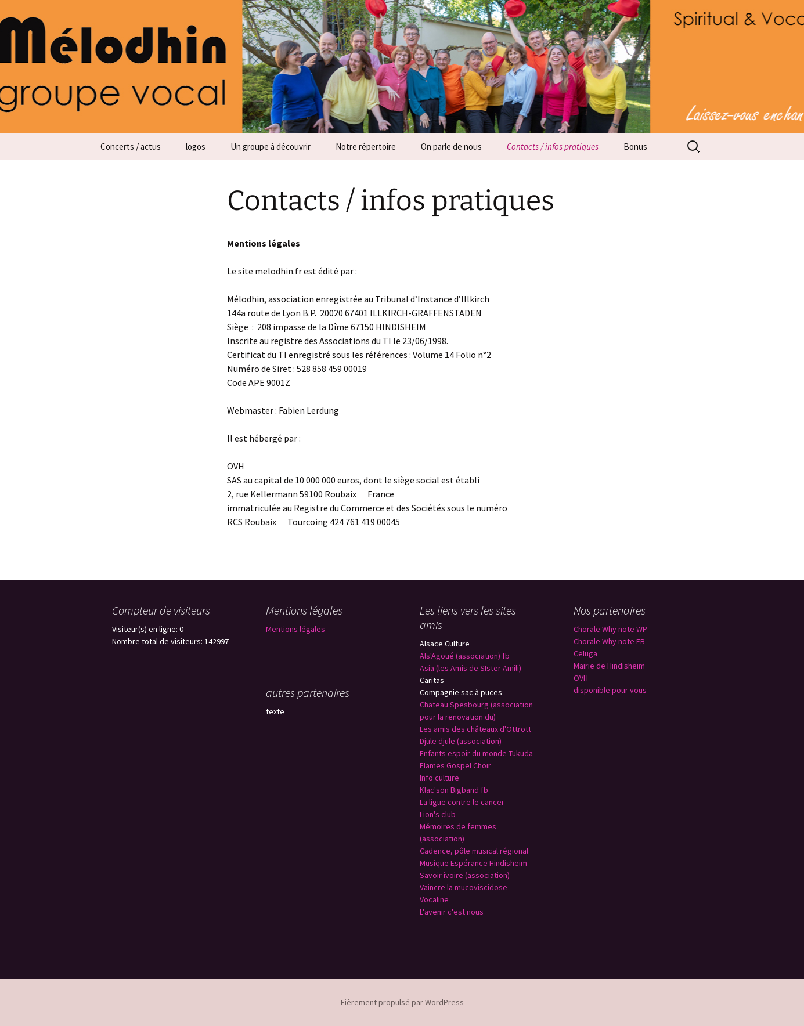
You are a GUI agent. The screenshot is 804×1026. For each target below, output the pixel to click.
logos (195, 146)
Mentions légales (295, 629)
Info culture (439, 777)
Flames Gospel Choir (455, 765)
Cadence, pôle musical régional (474, 851)
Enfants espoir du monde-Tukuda (476, 753)
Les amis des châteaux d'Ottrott (475, 729)
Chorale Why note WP (610, 629)
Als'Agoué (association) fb (465, 656)
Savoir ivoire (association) (465, 875)
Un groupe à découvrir (270, 146)
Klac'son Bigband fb (454, 790)
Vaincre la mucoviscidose (463, 887)
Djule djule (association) (461, 741)
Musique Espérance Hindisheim (473, 863)
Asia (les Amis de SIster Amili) (470, 668)
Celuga (585, 653)
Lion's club (438, 814)
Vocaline (434, 899)
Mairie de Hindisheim (609, 665)
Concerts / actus (130, 146)
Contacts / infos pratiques (553, 146)
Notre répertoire (366, 146)
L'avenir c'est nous (452, 911)
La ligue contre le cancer (462, 802)
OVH (581, 678)
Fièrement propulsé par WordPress (402, 1002)
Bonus (635, 146)
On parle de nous (451, 146)
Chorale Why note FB (609, 641)
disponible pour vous (610, 690)
